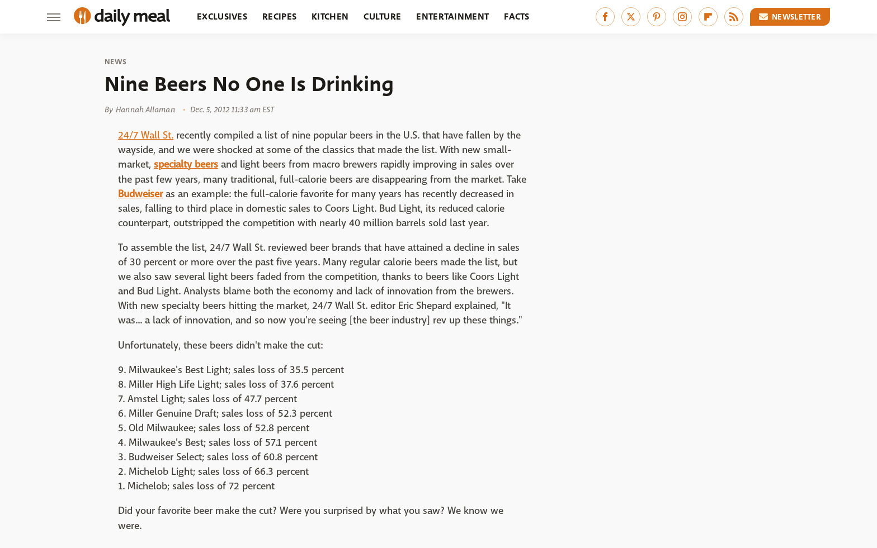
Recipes (279, 16)
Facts (517, 16)
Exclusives (222, 16)
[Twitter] (630, 16)
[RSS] (733, 16)
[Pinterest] (656, 16)
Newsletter (790, 16)
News (115, 62)
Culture (382, 16)
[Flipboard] (708, 16)
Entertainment (452, 16)
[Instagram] (682, 16)
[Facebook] (605, 16)
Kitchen (330, 16)
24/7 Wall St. (145, 135)
